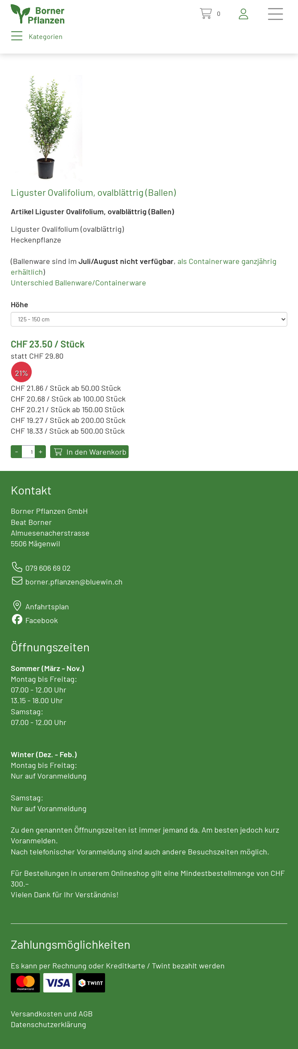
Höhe (19, 304)
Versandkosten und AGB (52, 1013)
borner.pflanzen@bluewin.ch (74, 581)
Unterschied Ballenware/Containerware (78, 282)
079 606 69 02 (48, 567)
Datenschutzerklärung (48, 1024)
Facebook (41, 620)
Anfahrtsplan (47, 606)
